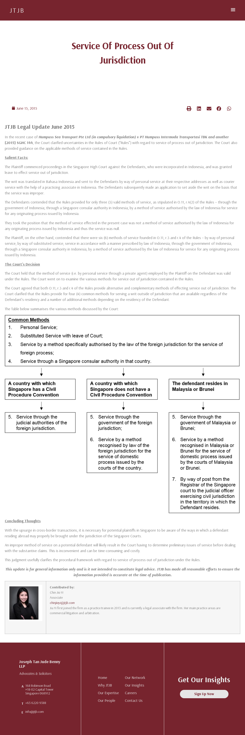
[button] (233, 9)
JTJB (17, 10)
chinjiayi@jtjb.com (62, 603)
